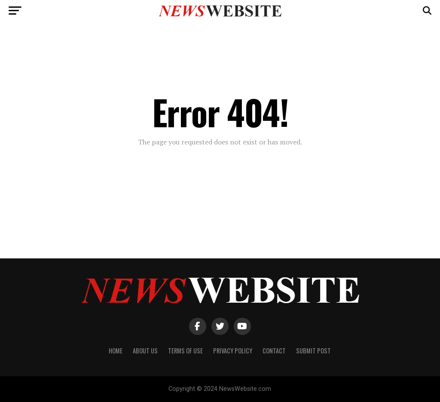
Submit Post (313, 350)
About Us (145, 350)
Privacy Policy (232, 350)
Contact (274, 350)
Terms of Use (185, 350)
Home (115, 350)
